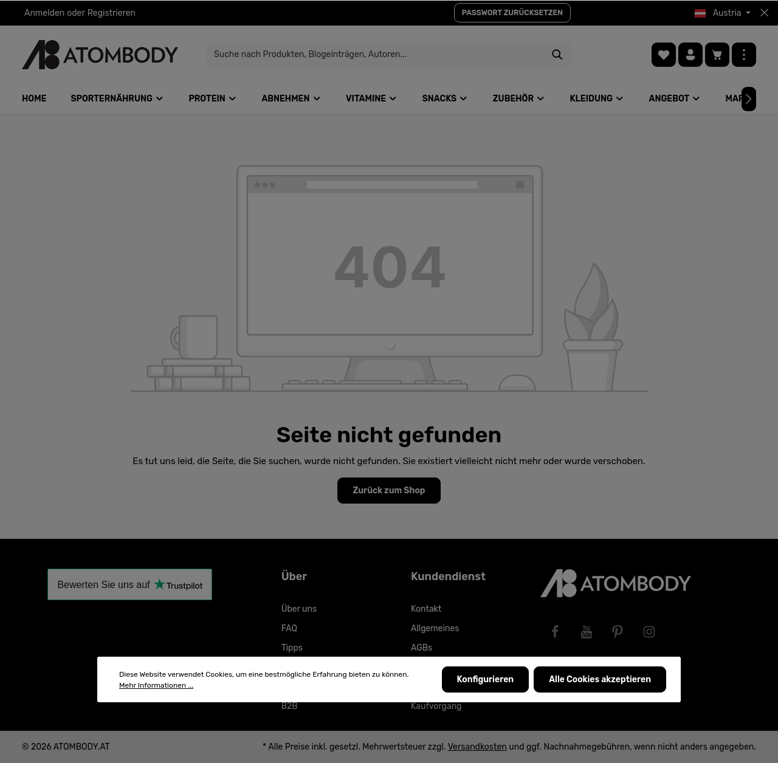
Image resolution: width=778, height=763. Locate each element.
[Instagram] (649, 632)
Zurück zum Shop (389, 490)
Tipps (292, 648)
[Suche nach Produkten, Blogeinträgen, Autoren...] (375, 54)
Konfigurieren (485, 679)
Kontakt (426, 609)
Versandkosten (477, 747)
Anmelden (44, 13)
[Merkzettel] (664, 55)
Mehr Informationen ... (156, 685)
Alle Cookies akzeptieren (600, 679)
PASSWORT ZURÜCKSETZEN (512, 13)
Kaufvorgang (436, 706)
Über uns (299, 609)
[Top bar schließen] (764, 13)
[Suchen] (557, 54)
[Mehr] (744, 55)
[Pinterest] (617, 632)
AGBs (421, 648)
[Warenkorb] (717, 55)
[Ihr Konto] (690, 55)
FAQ (289, 628)
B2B (289, 706)
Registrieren (112, 13)
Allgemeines (435, 628)
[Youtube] (586, 632)
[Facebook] (555, 632)
